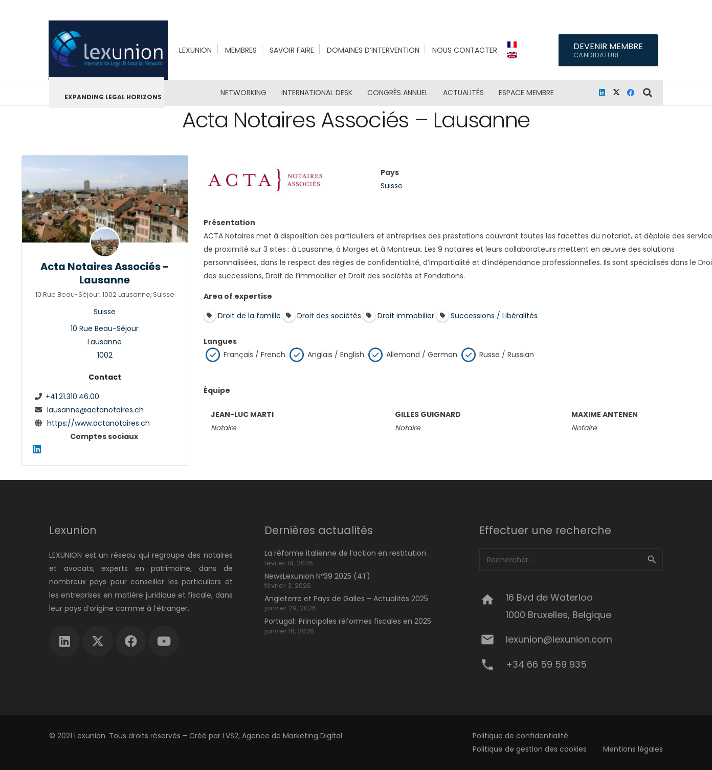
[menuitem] (513, 44)
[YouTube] (163, 641)
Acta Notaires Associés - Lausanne (104, 273)
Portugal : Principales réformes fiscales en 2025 (347, 621)
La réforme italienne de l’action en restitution (345, 553)
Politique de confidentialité (520, 736)
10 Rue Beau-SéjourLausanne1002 (105, 341)
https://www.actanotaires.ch (98, 422)
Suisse (105, 311)
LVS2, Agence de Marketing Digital (282, 736)
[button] (648, 92)
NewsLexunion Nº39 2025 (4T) (317, 576)
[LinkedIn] (602, 92)
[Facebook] (631, 92)
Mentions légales (633, 749)
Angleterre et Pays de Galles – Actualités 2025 (346, 598)
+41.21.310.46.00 (72, 396)
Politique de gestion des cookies (530, 749)
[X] (616, 92)
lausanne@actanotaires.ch (95, 409)
